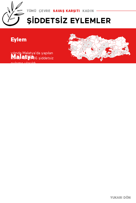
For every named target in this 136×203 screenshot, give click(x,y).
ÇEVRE (44, 11)
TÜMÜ (31, 11)
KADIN (88, 11)
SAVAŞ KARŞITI (66, 11)
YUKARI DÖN (120, 198)
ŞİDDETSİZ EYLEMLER (69, 20)
